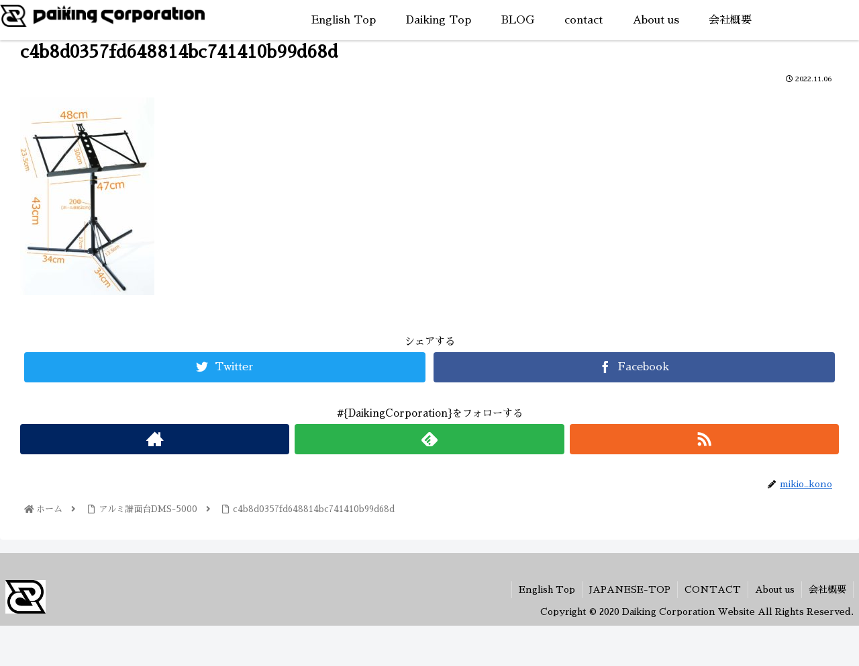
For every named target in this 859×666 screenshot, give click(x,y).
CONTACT (713, 589)
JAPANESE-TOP (629, 589)
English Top (547, 589)
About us (775, 589)
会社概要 (827, 589)
